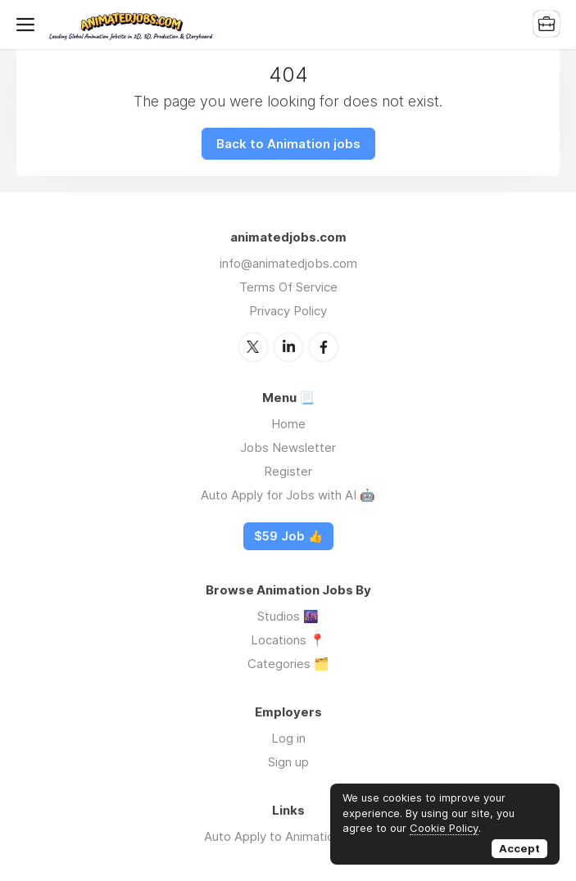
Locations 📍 (288, 640)
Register (288, 471)
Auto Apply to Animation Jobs (288, 836)
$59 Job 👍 (288, 536)
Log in (288, 738)
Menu (28, 24)
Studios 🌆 (288, 616)
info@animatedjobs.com (288, 263)
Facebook (324, 347)
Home (288, 423)
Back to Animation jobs (288, 143)
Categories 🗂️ (288, 663)
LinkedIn (288, 347)
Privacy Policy (288, 311)
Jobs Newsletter (288, 447)
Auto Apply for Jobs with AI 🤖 (288, 495)
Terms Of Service (288, 287)
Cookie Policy (444, 827)
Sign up (288, 762)
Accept (519, 848)
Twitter (253, 347)
